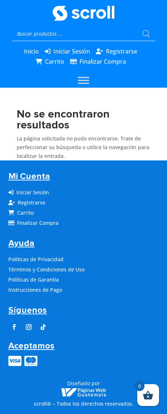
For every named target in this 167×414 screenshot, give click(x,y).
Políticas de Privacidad (36, 259)
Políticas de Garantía (33, 279)
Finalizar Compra (103, 61)
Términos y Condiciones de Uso (46, 269)
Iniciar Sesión (71, 51)
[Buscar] (146, 34)
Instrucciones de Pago (35, 289)
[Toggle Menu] (83, 80)
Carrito (54, 61)
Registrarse (121, 51)
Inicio (31, 51)
